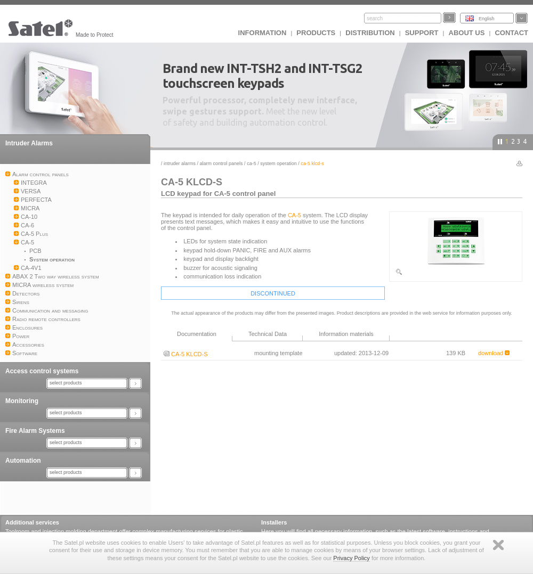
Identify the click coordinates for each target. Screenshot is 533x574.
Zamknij (498, 545)
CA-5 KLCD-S (186, 354)
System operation (278, 163)
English (487, 18)
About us (467, 33)
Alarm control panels (221, 163)
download (494, 353)
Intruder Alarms (29, 143)
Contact (511, 33)
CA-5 (251, 163)
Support (422, 33)
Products (315, 33)
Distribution (369, 33)
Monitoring (21, 401)
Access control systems (41, 371)
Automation (23, 460)
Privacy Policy (351, 558)
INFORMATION (262, 33)
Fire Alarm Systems (35, 430)
